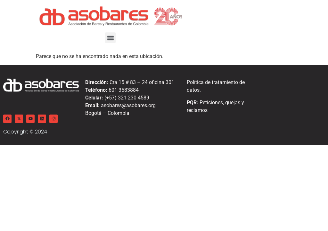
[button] (110, 37)
